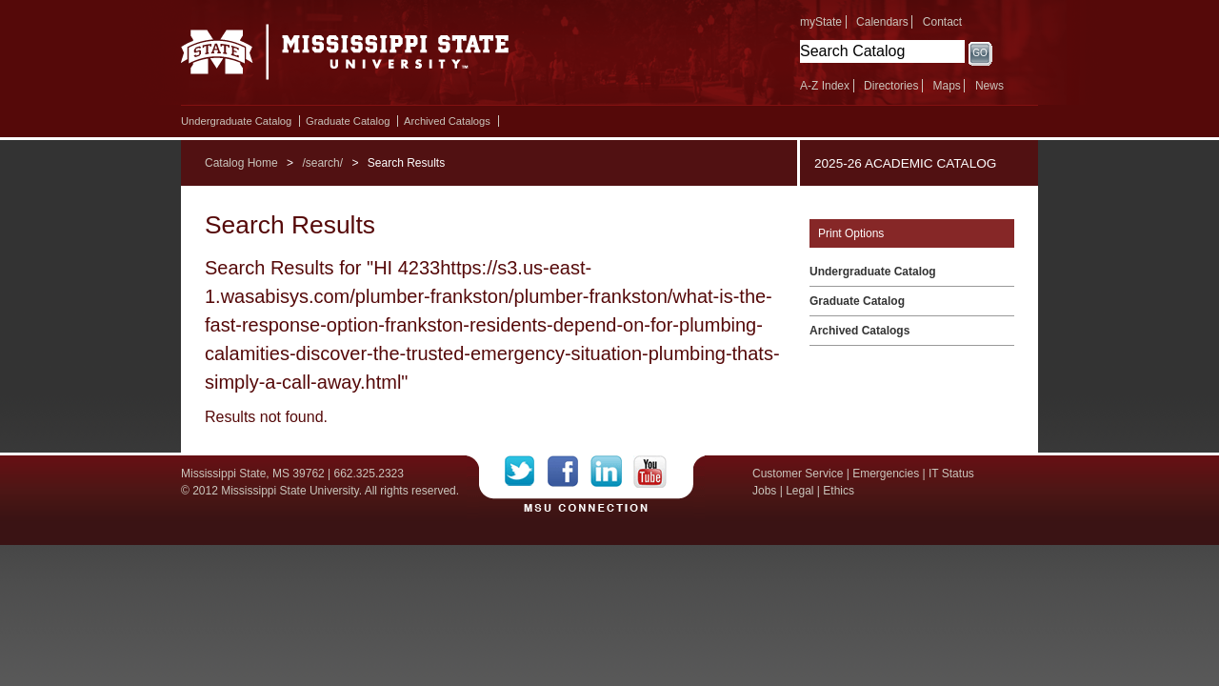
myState (821, 22)
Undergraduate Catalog (236, 121)
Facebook (569, 471)
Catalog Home (241, 163)
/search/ (322, 163)
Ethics (838, 490)
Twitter (526, 471)
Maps (946, 85)
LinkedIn (611, 471)
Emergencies (885, 473)
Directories (891, 85)
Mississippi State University (345, 57)
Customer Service (797, 473)
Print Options (851, 233)
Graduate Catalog (348, 121)
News (989, 85)
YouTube (650, 471)
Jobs (764, 490)
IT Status (951, 473)
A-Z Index (824, 85)
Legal (799, 490)
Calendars (882, 22)
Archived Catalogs (447, 121)
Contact (942, 22)
